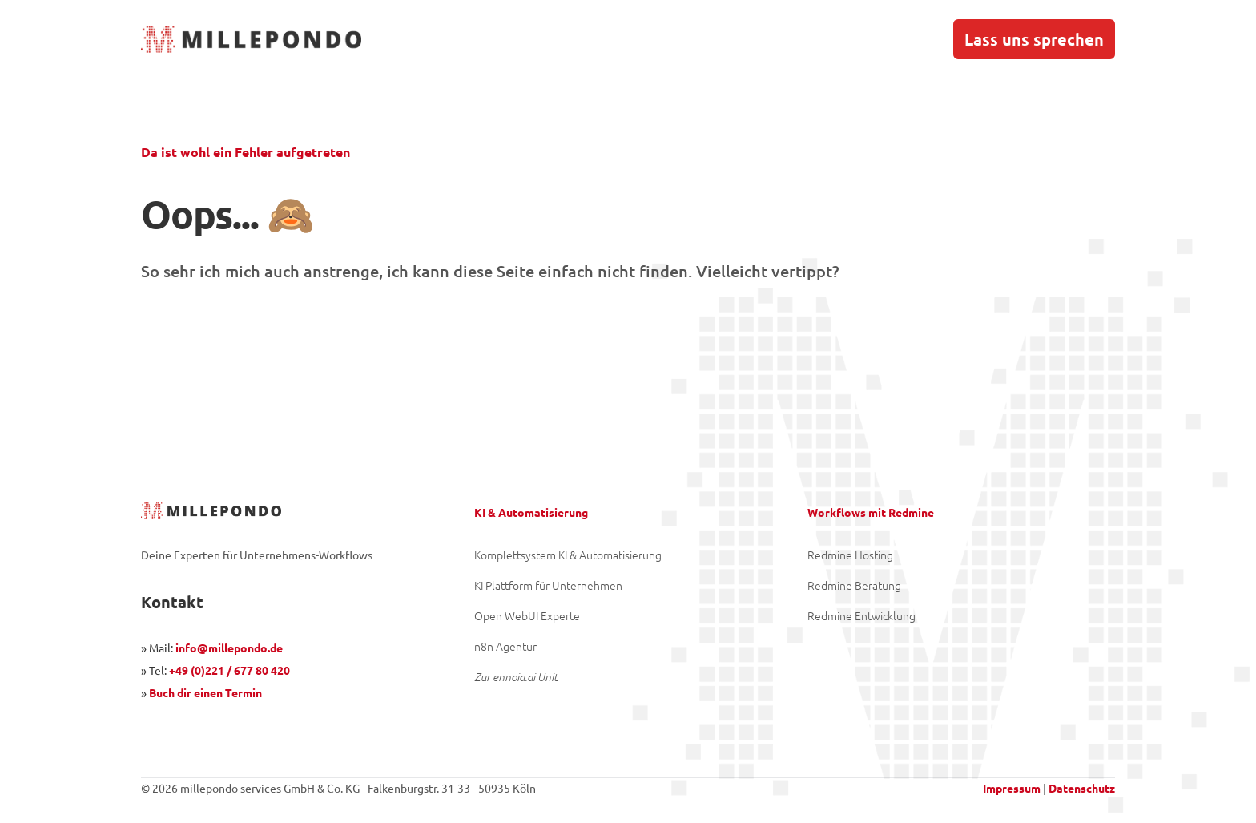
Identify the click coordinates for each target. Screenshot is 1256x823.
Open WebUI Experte (527, 615)
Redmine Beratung (854, 585)
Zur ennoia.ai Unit (516, 677)
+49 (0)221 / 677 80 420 (229, 670)
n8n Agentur (505, 646)
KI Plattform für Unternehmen (548, 585)
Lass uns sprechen (1034, 39)
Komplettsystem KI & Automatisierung (568, 555)
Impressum (1012, 788)
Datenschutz (1082, 788)
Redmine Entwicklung (861, 615)
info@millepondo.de (229, 647)
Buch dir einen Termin (205, 692)
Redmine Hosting (850, 555)
